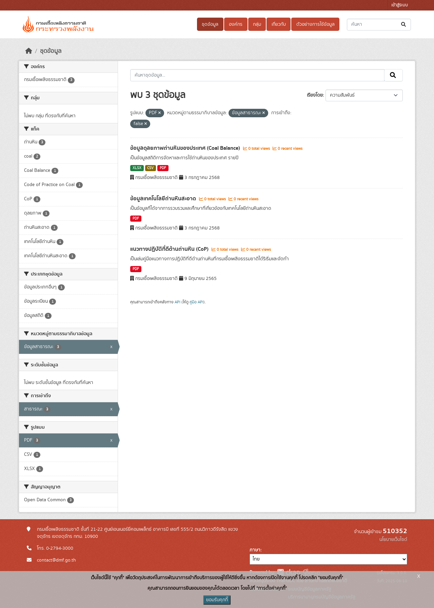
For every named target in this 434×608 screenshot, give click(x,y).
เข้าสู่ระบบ (399, 5)
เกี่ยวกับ (279, 24)
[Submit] (404, 25)
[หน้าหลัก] (28, 51)
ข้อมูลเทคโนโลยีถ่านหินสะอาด (163, 198)
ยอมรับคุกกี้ (217, 599)
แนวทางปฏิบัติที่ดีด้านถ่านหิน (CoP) (170, 249)
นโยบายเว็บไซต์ (393, 539)
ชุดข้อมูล (210, 24)
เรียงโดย (315, 95)
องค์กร (235, 24)
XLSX (137, 168)
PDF (163, 168)
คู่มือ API (196, 302)
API (177, 302)
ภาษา (255, 550)
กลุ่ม (257, 24)
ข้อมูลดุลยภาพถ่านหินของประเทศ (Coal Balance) (185, 148)
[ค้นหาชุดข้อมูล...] (379, 25)
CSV (150, 168)
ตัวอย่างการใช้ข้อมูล (315, 24)
